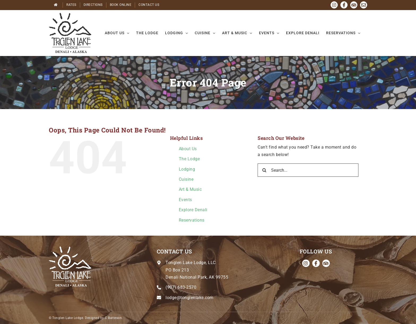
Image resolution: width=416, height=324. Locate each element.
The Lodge (189, 158)
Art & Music (190, 189)
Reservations (192, 220)
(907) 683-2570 (181, 287)
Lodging (187, 169)
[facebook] (316, 263)
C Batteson (113, 318)
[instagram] (306, 263)
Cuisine (186, 179)
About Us (188, 148)
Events (185, 199)
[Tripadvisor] (326, 263)
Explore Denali (193, 209)
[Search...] (308, 170)
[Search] (264, 170)
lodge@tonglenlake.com (190, 297)
